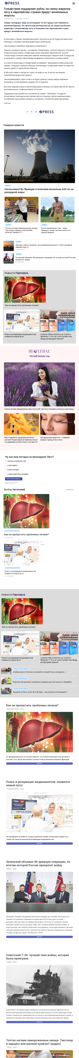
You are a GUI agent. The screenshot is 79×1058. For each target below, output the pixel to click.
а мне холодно (13, 470)
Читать (39, 763)
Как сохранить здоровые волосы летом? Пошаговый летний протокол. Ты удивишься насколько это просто (21, 439)
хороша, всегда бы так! (16, 461)
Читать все (69, 489)
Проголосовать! (14, 479)
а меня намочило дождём (17, 474)
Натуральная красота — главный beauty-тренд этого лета (55, 438)
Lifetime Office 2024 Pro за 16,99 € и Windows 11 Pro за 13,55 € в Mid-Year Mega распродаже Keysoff (56, 336)
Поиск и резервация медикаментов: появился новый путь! (20, 335)
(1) (21, 232)
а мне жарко (12, 465)
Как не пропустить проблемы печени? (22, 305)
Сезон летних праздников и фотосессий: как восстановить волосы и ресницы (39, 409)
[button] (73, 3)
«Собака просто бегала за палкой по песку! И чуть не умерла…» (39, 672)
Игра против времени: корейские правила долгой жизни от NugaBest (42, 682)
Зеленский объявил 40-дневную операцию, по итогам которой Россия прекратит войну (38, 863)
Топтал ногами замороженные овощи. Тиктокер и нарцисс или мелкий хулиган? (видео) (21, 230)
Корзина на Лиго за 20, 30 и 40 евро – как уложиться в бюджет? (40, 692)
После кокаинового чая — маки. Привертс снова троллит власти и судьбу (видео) (55, 230)
